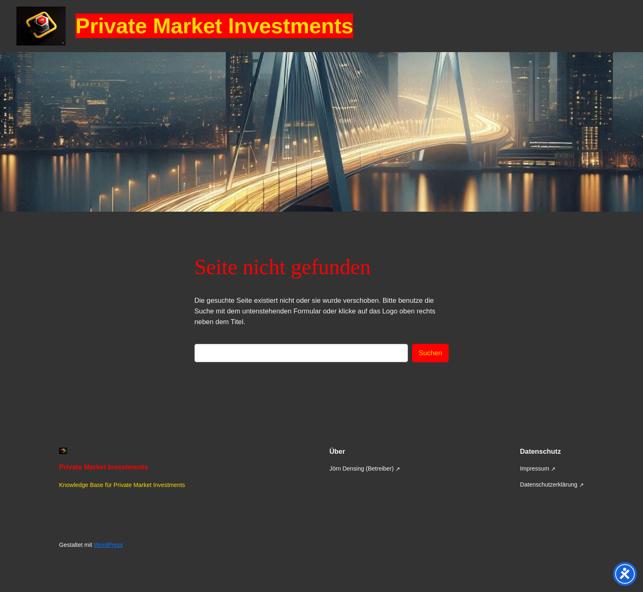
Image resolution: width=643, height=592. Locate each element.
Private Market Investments (214, 26)
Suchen (430, 353)
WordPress (108, 545)
